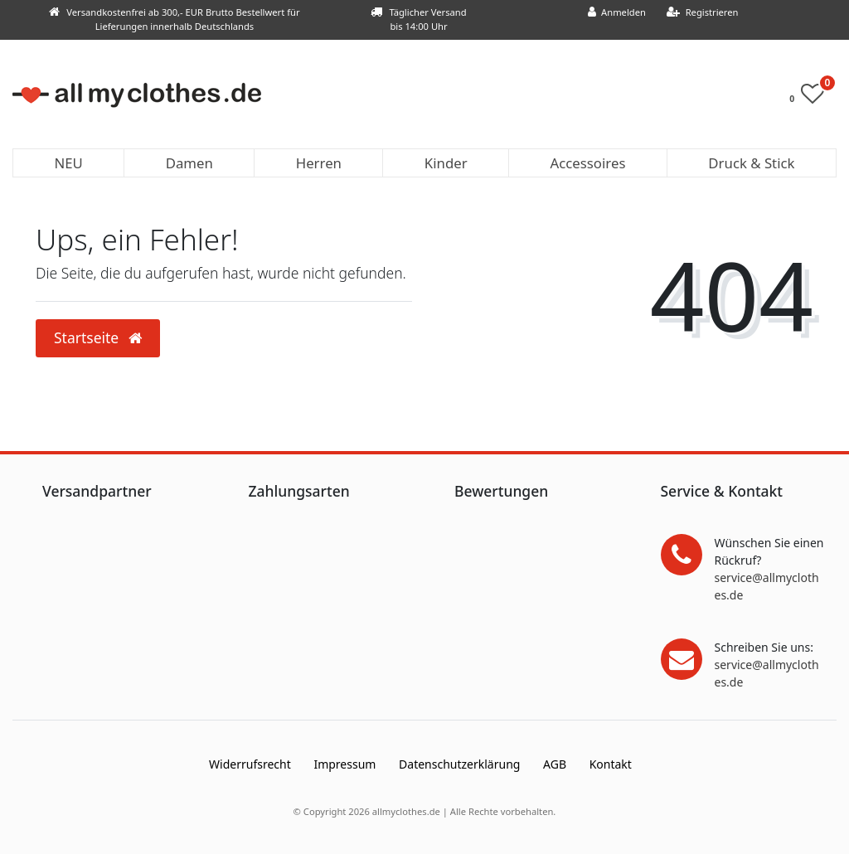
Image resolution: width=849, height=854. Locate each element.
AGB (554, 764)
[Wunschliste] (811, 97)
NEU (68, 162)
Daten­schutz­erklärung (459, 764)
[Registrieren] (702, 13)
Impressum (344, 764)
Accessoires (588, 162)
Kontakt (610, 764)
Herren (319, 162)
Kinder (446, 162)
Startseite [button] (98, 337)
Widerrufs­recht (250, 764)
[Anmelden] (616, 13)
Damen (189, 162)
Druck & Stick (751, 162)
